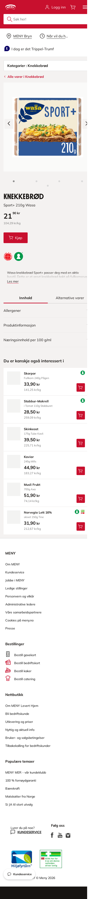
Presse (10, 628)
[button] (84, 7)
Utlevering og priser (19, 722)
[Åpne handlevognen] (73, 7)
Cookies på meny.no (19, 620)
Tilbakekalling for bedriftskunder (27, 746)
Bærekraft (12, 788)
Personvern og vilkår (19, 596)
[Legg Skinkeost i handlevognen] (80, 443)
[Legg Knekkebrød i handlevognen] (16, 237)
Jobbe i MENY (15, 580)
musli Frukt (32, 485)
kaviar (29, 457)
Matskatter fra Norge (20, 796)
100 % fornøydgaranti (20, 780)
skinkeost (31, 429)
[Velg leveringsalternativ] (19, 36)
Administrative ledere (20, 604)
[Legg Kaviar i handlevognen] (80, 471)
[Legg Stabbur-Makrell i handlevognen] (80, 415)
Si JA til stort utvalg (19, 804)
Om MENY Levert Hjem (21, 706)
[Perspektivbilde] (48, 186)
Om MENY (12, 564)
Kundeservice (14, 572)
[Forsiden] (59, 181)
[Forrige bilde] (8, 124)
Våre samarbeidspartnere (23, 612)
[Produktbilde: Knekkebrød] (14, 181)
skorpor (30, 373)
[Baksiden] (82, 181)
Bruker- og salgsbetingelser (24, 738)
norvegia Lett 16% (38, 512)
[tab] (26, 297)
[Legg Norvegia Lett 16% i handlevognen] (80, 526)
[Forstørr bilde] (48, 127)
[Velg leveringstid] (55, 36)
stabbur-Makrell (36, 401)
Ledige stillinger (16, 588)
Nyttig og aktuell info (19, 730)
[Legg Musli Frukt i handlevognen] (80, 498)
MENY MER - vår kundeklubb (25, 772)
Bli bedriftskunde (17, 714)
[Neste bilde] (86, 124)
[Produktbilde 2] (36, 181)
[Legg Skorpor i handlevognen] (80, 387)
